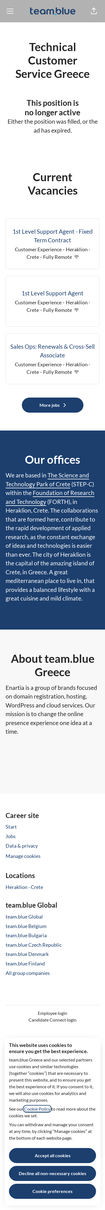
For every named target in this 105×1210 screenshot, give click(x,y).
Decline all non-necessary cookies (52, 1173)
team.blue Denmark (27, 954)
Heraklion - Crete (24, 887)
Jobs (11, 836)
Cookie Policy (37, 1108)
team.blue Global (24, 917)
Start (11, 827)
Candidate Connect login (52, 1019)
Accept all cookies (53, 1155)
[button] (94, 11)
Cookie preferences (52, 1191)
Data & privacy (22, 846)
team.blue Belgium (26, 926)
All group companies (28, 973)
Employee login (52, 1013)
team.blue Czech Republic (34, 945)
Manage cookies (23, 856)
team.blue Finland (25, 963)
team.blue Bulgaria (26, 935)
